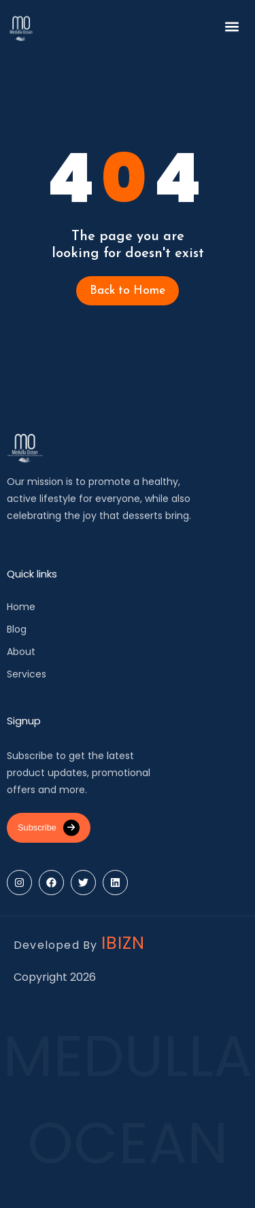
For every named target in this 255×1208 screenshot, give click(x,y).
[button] (232, 26)
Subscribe (49, 828)
